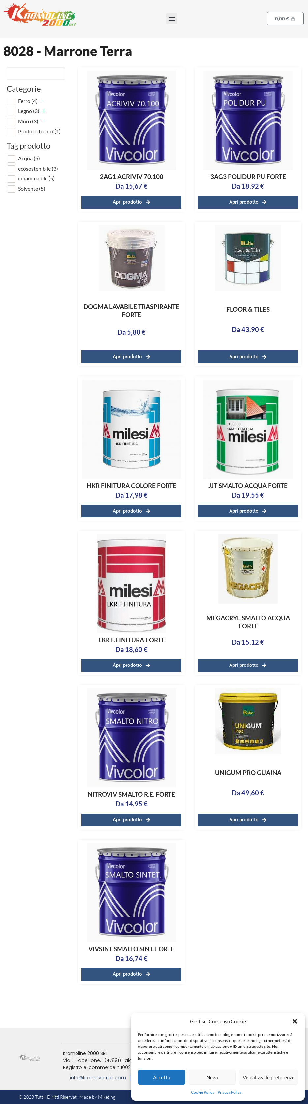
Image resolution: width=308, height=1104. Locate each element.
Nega (212, 1077)
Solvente (31, 188)
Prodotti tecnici (39, 131)
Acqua (29, 158)
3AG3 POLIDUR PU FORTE (248, 176)
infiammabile (36, 178)
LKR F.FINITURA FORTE (131, 640)
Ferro (28, 101)
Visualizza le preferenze (268, 1077)
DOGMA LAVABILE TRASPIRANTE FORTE (131, 310)
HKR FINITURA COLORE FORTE (131, 485)
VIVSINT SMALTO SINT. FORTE (131, 949)
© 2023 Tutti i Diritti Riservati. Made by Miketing (67, 1097)
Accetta (161, 1077)
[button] (295, 1021)
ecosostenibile (38, 168)
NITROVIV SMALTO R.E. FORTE (131, 794)
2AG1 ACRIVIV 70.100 (131, 176)
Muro (28, 121)
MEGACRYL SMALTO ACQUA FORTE (248, 621)
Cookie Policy (202, 1092)
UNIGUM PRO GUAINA (248, 772)
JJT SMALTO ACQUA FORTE (248, 485)
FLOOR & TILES (248, 309)
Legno (28, 111)
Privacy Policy (230, 1092)
